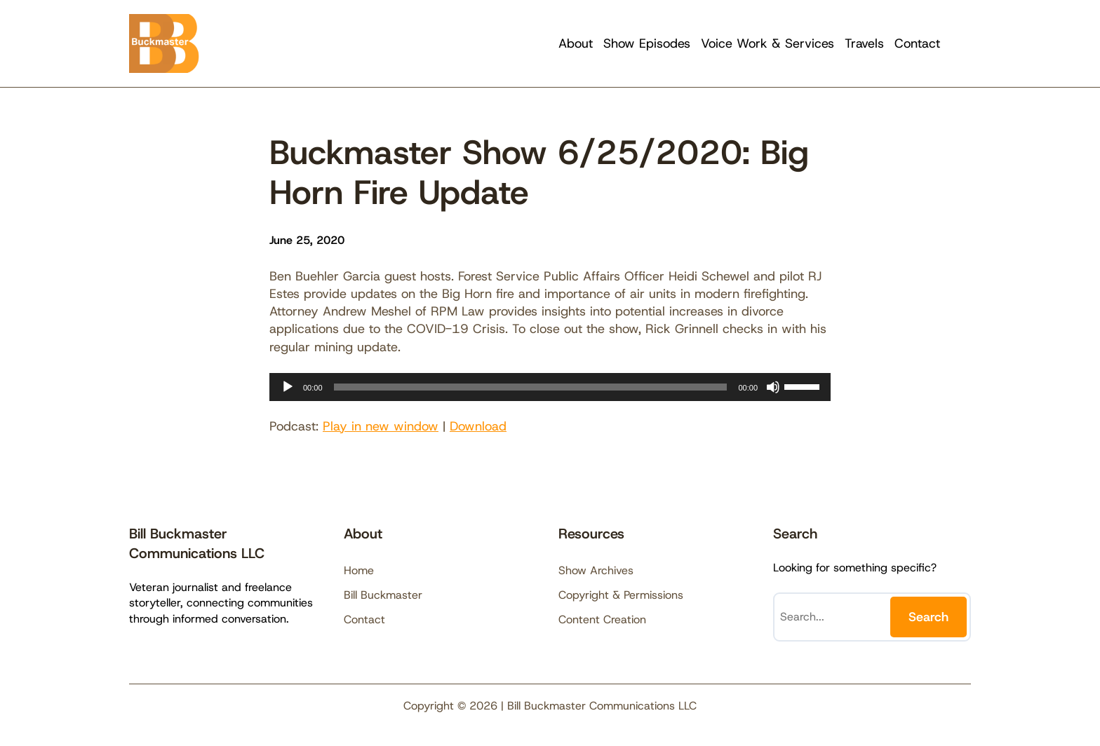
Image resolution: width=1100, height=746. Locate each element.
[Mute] (773, 387)
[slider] (530, 387)
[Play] (288, 387)
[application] (550, 387)
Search (928, 617)
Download (478, 426)
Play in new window (380, 426)
